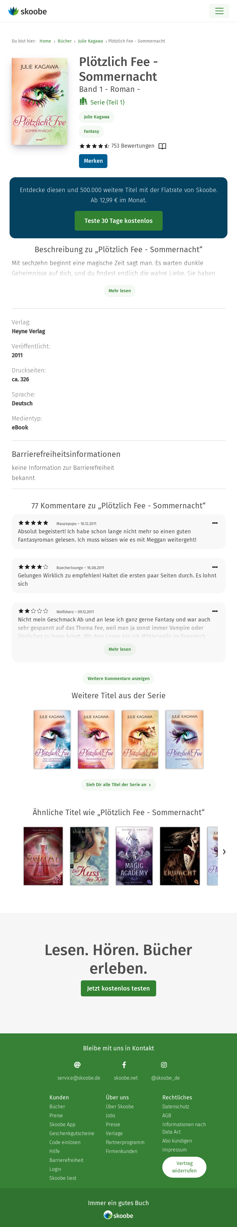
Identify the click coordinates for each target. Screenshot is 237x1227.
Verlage (114, 1133)
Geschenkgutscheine (71, 1133)
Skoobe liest (62, 1178)
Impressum (174, 1150)
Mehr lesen (120, 649)
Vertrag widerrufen (184, 1167)
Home (45, 41)
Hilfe (54, 1151)
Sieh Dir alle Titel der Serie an (118, 784)
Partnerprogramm (125, 1142)
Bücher (65, 41)
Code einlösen (65, 1142)
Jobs (110, 1115)
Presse (113, 1124)
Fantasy (91, 131)
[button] (224, 852)
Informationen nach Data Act (184, 1128)
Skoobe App (62, 1124)
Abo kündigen (177, 1141)
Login (55, 1169)
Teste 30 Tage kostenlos (119, 220)
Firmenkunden (121, 1151)
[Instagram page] (165, 1071)
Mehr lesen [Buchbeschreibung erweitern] (120, 290)
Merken (93, 161)
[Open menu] (219, 11)
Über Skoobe (120, 1107)
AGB (166, 1115)
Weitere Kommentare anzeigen (119, 678)
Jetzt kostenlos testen (118, 988)
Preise (56, 1115)
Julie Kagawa (90, 41)
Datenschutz (175, 1107)
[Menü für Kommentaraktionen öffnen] (215, 523)
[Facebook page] (126, 1071)
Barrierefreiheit (66, 1160)
